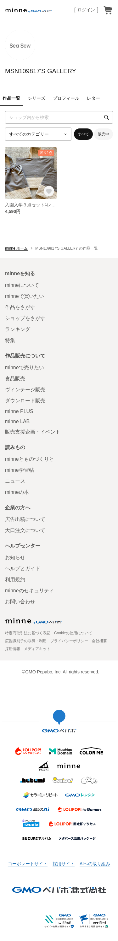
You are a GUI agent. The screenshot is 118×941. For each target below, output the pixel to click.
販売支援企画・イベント (32, 432)
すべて (83, 134)
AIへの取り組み (95, 863)
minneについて (22, 285)
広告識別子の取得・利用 (26, 641)
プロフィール (66, 98)
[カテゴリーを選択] (38, 134)
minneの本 (17, 492)
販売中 (103, 134)
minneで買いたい (24, 296)
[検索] (107, 117)
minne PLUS (19, 411)
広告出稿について (25, 519)
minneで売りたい (24, 367)
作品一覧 (11, 98)
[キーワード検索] (59, 117)
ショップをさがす (25, 318)
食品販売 (15, 378)
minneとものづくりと (29, 459)
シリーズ (36, 98)
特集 (10, 340)
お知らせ (15, 557)
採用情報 (12, 649)
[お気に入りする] (48, 191)
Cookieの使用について (73, 633)
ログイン (86, 9)
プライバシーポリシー (69, 641)
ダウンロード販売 (25, 400)
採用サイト (64, 863)
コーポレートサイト (28, 863)
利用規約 (15, 579)
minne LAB (17, 421)
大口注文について (25, 530)
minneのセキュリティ (29, 590)
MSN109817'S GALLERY (40, 71)
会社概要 (99, 641)
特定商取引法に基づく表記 (27, 633)
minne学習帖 (19, 470)
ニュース (15, 481)
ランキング (17, 329)
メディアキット (37, 649)
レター (93, 98)
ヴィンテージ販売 (25, 389)
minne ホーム (16, 248)
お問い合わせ (20, 601)
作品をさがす (20, 307)
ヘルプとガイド (22, 568)
